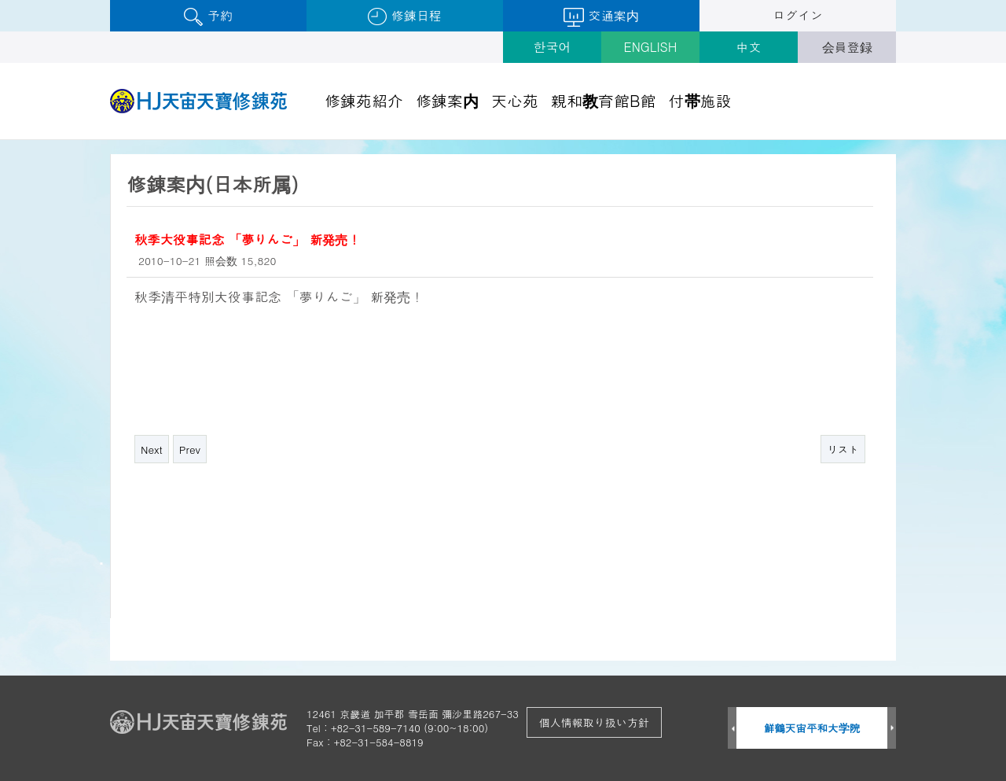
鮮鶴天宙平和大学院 (812, 727)
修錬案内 (447, 100)
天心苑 (514, 100)
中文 (749, 47)
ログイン (798, 15)
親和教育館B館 (603, 100)
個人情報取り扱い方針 (594, 722)
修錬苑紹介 (364, 100)
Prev (189, 449)
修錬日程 (404, 16)
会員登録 (847, 47)
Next (152, 449)
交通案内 (601, 16)
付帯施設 (700, 100)
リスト (843, 449)
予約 (208, 16)
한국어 (552, 47)
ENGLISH (650, 47)
